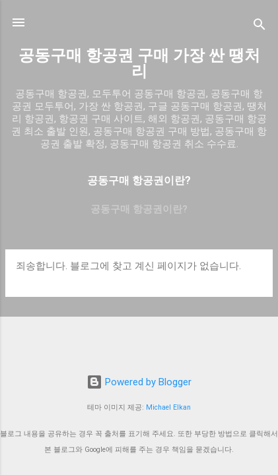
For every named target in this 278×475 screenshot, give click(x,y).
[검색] (259, 27)
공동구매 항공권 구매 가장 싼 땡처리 (139, 63)
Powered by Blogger (139, 382)
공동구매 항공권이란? (139, 209)
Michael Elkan (168, 407)
